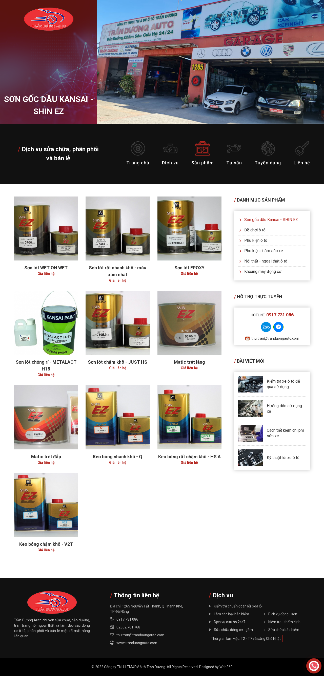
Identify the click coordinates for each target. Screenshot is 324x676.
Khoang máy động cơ (260, 271)
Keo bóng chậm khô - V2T (46, 544)
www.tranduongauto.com (136, 643)
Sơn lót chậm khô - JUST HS (117, 362)
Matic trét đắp (46, 456)
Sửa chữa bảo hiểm (281, 630)
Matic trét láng (189, 362)
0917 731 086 (127, 619)
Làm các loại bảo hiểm (229, 614)
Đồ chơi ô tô (252, 230)
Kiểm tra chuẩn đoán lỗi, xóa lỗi (235, 606)
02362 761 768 (128, 627)
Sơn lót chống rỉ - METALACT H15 (46, 365)
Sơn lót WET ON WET (46, 267)
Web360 (226, 667)
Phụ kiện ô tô (253, 240)
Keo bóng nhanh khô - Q (117, 456)
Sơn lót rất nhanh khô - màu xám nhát (117, 271)
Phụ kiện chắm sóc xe (261, 250)
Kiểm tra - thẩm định (281, 622)
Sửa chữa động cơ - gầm (231, 630)
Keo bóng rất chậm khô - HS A (189, 456)
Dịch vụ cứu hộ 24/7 (227, 622)
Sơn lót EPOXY (189, 267)
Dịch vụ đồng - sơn (280, 614)
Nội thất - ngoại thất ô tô (263, 261)
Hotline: (272, 315)
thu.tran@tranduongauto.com (272, 338)
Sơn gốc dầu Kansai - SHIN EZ (268, 219)
